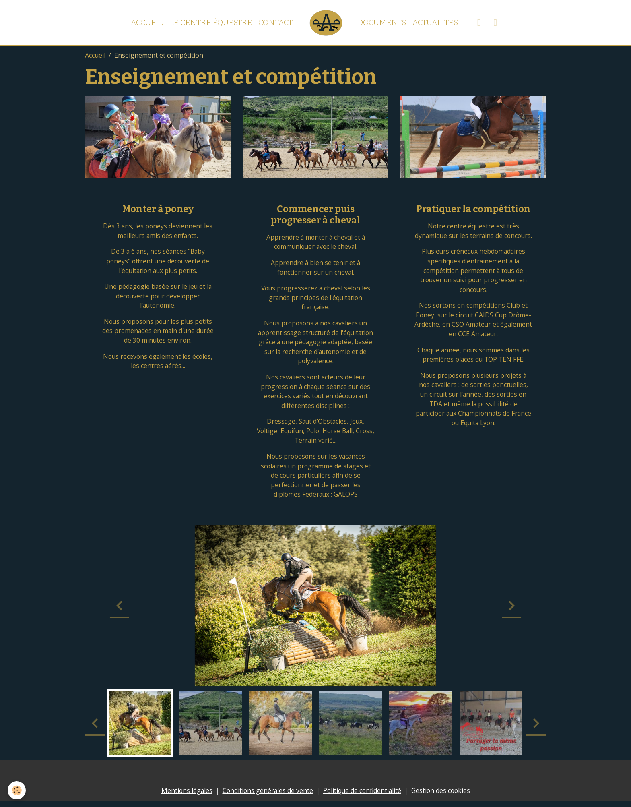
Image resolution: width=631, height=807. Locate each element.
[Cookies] (17, 790)
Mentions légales (185, 795)
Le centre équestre (210, 22)
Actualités (435, 22)
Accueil (147, 22)
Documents (381, 22)
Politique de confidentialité (362, 795)
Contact (275, 22)
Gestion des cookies (442, 795)
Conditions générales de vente (267, 795)
